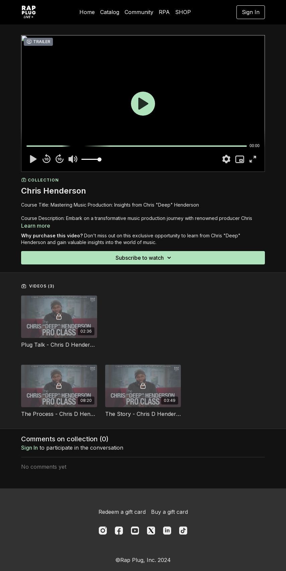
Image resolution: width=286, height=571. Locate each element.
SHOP (183, 12)
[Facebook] (119, 531)
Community (139, 12)
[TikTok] (183, 531)
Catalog (109, 12)
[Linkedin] (167, 531)
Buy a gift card (169, 511)
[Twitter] (151, 531)
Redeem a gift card (122, 511)
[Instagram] (103, 531)
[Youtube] (135, 531)
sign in (29, 447)
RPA (164, 12)
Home (87, 12)
